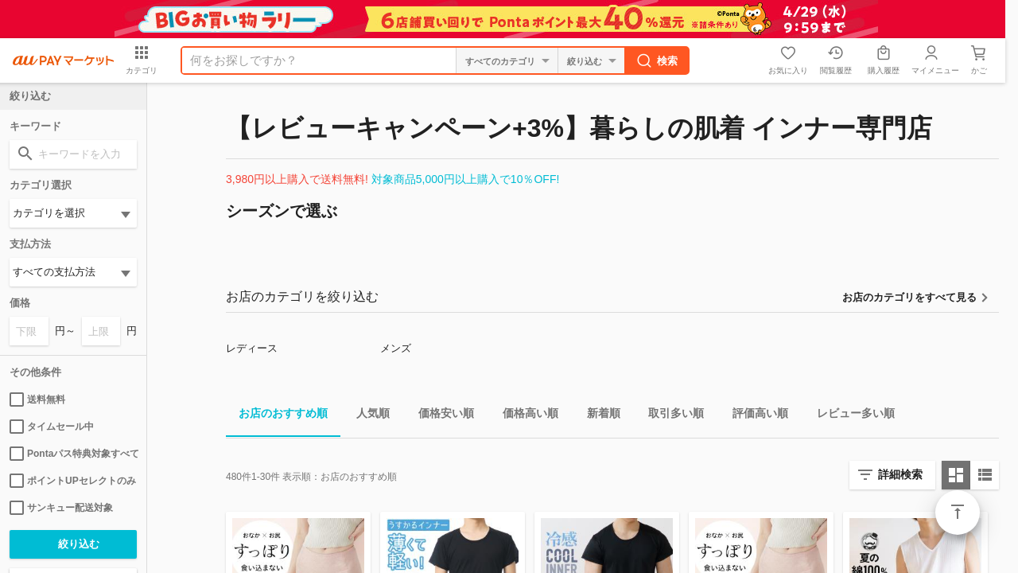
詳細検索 (900, 474)
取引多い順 (669, 416)
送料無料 (37, 399)
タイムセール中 (52, 426)
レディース (252, 348)
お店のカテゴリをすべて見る (909, 297)
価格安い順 (440, 416)
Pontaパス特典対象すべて (73, 453)
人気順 (367, 416)
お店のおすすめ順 (277, 416)
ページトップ (957, 512)
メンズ (395, 348)
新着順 (597, 416)
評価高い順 (754, 416)
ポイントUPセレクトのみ (73, 481)
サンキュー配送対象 (61, 508)
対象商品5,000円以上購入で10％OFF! (465, 179)
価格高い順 (524, 416)
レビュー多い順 (849, 416)
